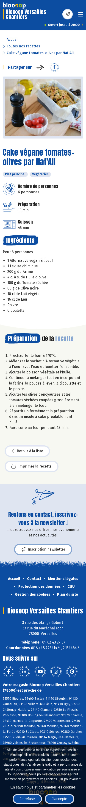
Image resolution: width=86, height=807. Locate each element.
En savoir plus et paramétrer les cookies (43, 787)
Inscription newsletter (43, 549)
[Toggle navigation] (80, 16)
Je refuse (27, 799)
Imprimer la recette (31, 466)
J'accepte (59, 799)
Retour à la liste (27, 451)
